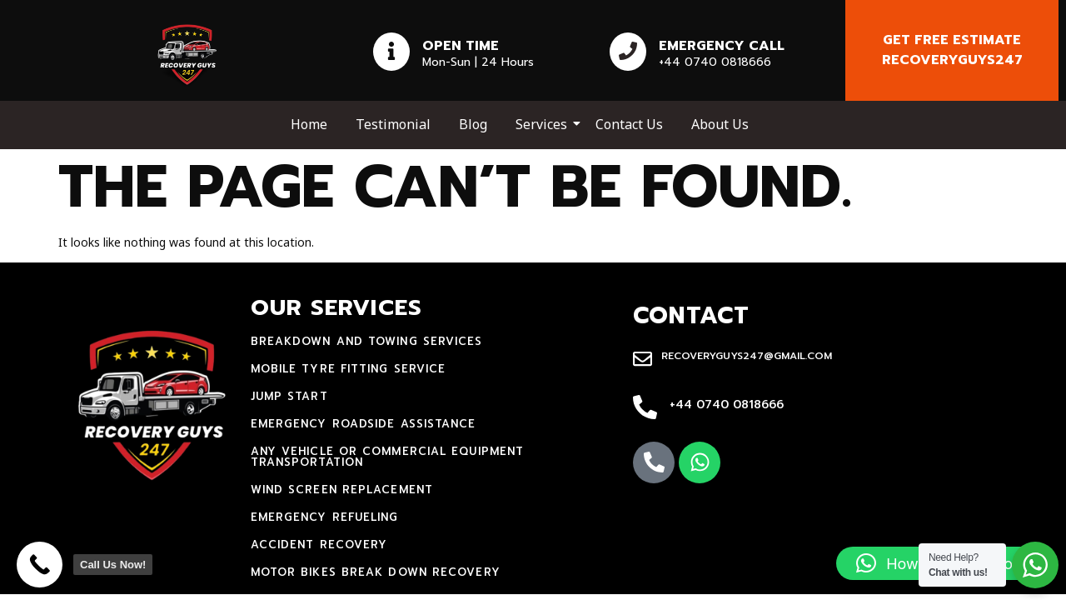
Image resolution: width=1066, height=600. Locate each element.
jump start (289, 396)
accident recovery (319, 544)
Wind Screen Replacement (342, 490)
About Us (720, 124)
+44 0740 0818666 (727, 404)
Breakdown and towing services (367, 341)
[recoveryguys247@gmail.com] (642, 360)
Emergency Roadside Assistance (363, 424)
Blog (473, 124)
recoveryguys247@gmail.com (746, 355)
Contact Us (629, 124)
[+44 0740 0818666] (645, 408)
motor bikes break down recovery (376, 572)
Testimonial (393, 124)
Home (309, 124)
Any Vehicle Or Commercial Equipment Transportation (388, 456)
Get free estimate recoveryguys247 (952, 50)
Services (544, 124)
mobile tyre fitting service (348, 369)
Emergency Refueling (325, 517)
